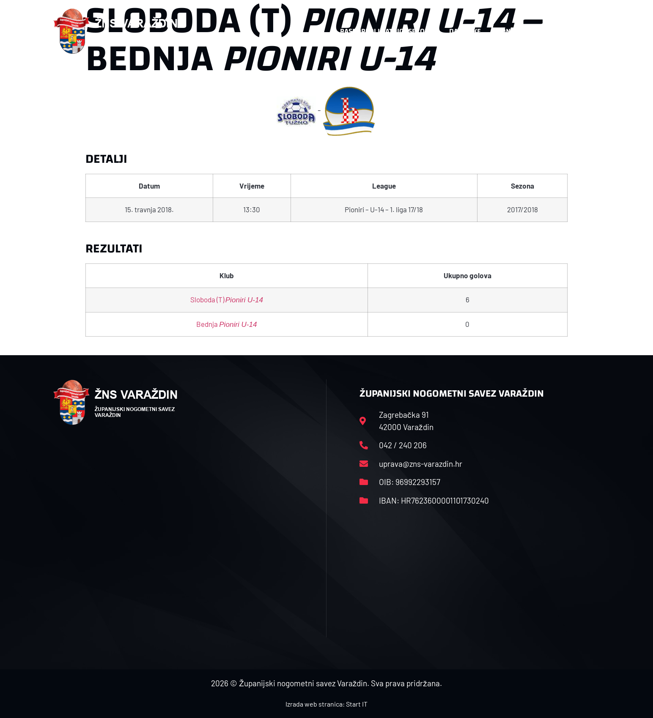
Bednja (226, 324)
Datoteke (465, 31)
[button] (582, 31)
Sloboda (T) (226, 299)
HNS (317, 31)
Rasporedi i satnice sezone (386, 31)
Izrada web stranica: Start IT (326, 704)
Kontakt (511, 31)
